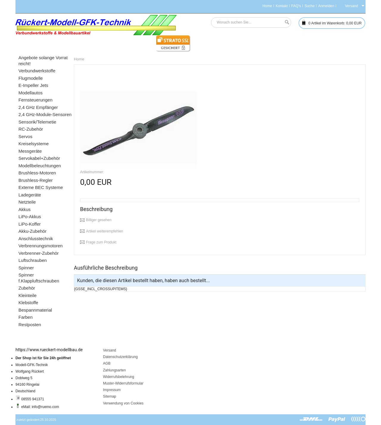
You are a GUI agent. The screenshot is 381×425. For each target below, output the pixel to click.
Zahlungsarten (114, 370)
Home (267, 6)
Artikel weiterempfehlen (104, 231)
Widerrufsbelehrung (118, 377)
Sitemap (109, 396)
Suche (310, 6)
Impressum (112, 390)
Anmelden (326, 6)
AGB (106, 363)
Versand (109, 350)
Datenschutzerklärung (120, 357)
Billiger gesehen (98, 220)
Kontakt (282, 6)
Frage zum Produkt (101, 242)
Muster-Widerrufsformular (123, 383)
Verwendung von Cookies (123, 403)
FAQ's (296, 6)
